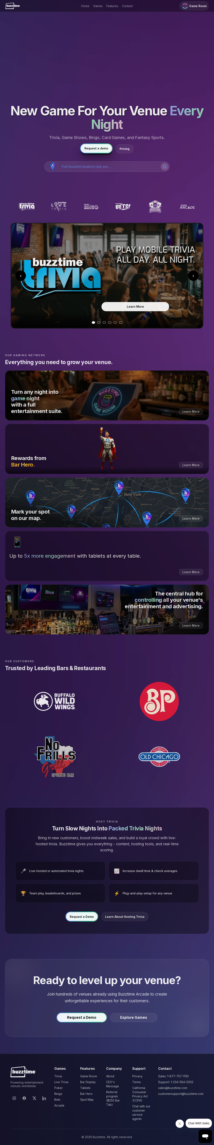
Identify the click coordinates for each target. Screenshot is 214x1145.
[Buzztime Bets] (123, 207)
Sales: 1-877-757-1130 (173, 1076)
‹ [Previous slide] (21, 275)
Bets (57, 1099)
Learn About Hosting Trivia (124, 918)
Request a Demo (82, 918)
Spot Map (87, 1099)
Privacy (137, 1076)
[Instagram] (14, 1098)
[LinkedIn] (44, 1098)
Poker (58, 1088)
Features (112, 6)
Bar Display (88, 1082)
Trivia (58, 1076)
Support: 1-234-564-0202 (175, 1082)
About (110, 1076)
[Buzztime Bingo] (91, 207)
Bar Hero (86, 1093)
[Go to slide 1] (93, 322)
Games (98, 6)
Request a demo (96, 148)
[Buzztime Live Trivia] (59, 207)
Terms (136, 1082)
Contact (127, 6)
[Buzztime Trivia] (27, 207)
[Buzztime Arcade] (187, 207)
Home (85, 6)
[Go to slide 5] (115, 322)
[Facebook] (24, 1098)
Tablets (85, 1088)
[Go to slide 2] (99, 322)
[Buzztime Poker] (155, 207)
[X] (34, 1098)
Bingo (58, 1093)
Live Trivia (61, 1082)
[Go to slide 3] (104, 322)
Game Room (194, 6)
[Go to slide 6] (120, 322)
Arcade (59, 1105)
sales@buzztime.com (172, 1088)
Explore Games (133, 1019)
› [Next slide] (193, 275)
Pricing (124, 148)
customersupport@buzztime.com (181, 1093)
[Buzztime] (12, 6)
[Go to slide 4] (109, 322)
